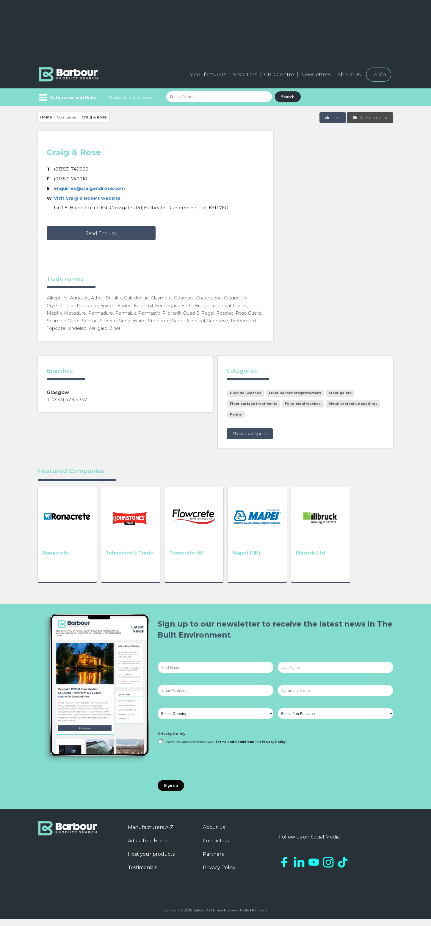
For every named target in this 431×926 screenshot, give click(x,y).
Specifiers (245, 74)
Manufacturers (207, 74)
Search (287, 96)
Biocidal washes (245, 393)
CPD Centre (279, 74)
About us (214, 834)
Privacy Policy (171, 741)
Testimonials (142, 874)
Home (46, 117)
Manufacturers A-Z (150, 834)
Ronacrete (56, 561)
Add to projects (369, 117)
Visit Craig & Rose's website (87, 198)
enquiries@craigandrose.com (89, 188)
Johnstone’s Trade (138, 561)
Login (378, 74)
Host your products (151, 861)
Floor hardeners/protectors (295, 393)
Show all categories (250, 433)
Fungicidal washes (303, 404)
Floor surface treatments (253, 404)
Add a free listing (148, 847)
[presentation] (203, 769)
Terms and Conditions (234, 749)
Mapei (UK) (272, 561)
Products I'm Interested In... (134, 97)
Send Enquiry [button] (101, 233)
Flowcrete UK (203, 561)
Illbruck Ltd (345, 561)
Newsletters (315, 74)
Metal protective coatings (353, 404)
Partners (213, 861)
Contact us (216, 847)
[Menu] (67, 97)
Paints (236, 414)
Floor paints (340, 393)
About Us (349, 74)
